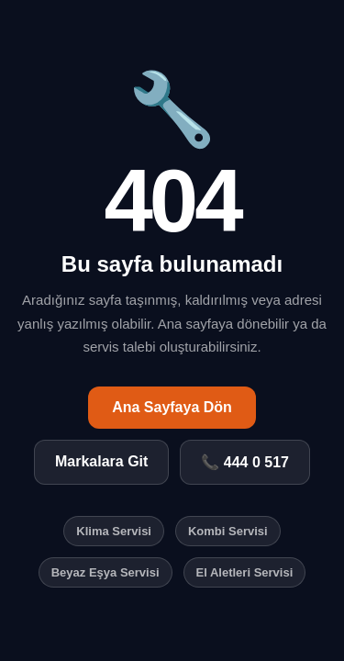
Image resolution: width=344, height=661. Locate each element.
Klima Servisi (113, 531)
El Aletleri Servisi (245, 572)
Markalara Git (101, 461)
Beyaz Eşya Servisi (105, 572)
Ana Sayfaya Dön (172, 407)
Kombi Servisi (228, 531)
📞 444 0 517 (245, 462)
